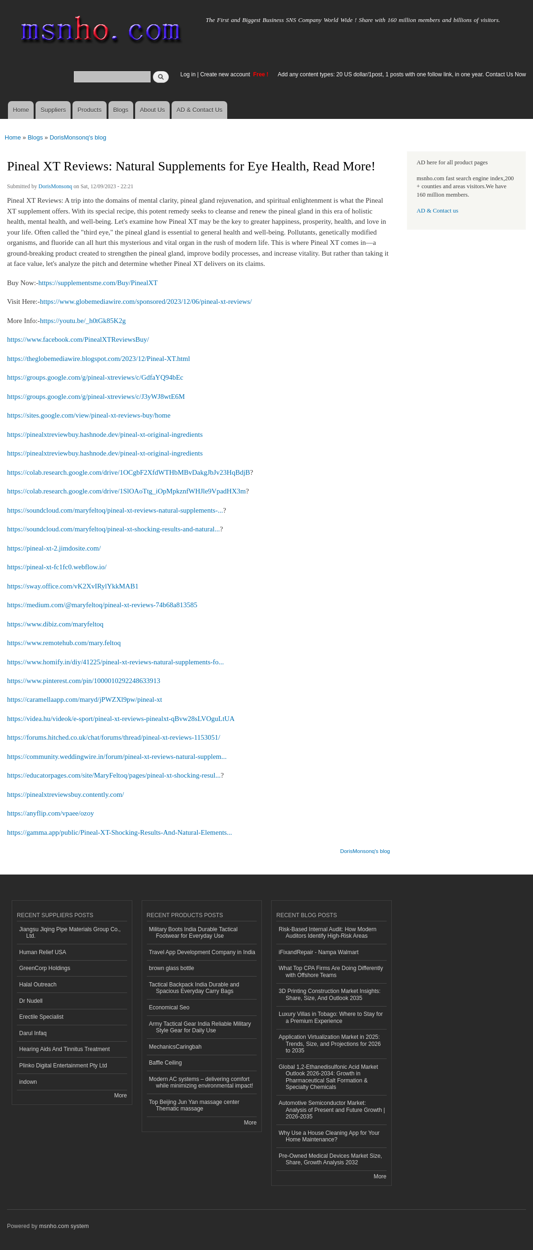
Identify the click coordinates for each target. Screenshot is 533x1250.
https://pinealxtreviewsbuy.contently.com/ (65, 794)
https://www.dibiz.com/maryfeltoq (55, 624)
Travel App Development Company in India (202, 952)
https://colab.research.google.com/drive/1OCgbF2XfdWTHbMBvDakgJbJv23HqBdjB (128, 472)
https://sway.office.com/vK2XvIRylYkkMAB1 (72, 586)
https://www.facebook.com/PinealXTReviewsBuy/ (78, 339)
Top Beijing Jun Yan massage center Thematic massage (194, 1105)
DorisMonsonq (55, 186)
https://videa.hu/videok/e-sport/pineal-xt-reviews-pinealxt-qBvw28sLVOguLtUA (121, 718)
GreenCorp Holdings (44, 968)
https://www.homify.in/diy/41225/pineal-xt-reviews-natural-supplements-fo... (115, 662)
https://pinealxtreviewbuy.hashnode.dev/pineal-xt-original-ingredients (104, 434)
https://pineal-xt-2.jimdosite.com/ (54, 548)
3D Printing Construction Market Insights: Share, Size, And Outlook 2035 (330, 994)
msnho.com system (64, 1226)
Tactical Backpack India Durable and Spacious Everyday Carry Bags (194, 987)
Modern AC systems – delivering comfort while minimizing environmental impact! (201, 1082)
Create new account (226, 74)
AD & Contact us (437, 210)
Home (21, 109)
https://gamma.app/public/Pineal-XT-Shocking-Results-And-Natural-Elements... (119, 832)
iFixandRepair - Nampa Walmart (319, 952)
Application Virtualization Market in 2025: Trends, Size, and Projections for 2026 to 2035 (330, 1044)
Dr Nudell (31, 1001)
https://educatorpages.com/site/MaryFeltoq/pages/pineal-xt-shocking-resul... (114, 775)
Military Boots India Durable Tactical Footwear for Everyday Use (193, 932)
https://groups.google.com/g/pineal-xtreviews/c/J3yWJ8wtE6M (96, 396)
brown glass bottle (171, 968)
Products (89, 109)
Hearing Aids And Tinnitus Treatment (64, 1049)
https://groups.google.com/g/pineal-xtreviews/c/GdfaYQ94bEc (95, 377)
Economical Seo (169, 1007)
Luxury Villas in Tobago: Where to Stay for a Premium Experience (331, 1017)
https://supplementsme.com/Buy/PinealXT (98, 283)
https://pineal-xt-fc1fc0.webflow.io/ (57, 567)
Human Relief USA (42, 952)
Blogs (121, 109)
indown (28, 1082)
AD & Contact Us (200, 109)
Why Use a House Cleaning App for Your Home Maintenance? (329, 1136)
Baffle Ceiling (165, 1062)
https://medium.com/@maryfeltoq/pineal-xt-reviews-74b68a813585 (102, 605)
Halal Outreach (38, 984)
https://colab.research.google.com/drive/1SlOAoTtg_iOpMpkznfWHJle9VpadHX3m (126, 491)
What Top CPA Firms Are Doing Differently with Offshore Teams (331, 971)
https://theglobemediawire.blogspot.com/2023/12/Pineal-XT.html (98, 358)
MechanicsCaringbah (175, 1047)
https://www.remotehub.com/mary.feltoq (64, 643)
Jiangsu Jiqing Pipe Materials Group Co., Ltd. (70, 932)
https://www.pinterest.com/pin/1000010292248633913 (83, 680)
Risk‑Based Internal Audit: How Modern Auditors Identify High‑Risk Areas (327, 932)
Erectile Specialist (41, 1017)
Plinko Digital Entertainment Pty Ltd (63, 1065)
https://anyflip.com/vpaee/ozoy (50, 813)
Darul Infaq (33, 1033)
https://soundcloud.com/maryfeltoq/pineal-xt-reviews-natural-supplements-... (115, 510)
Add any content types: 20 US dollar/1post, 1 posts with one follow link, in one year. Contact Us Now (402, 74)
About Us (152, 109)
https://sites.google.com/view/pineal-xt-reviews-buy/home (89, 415)
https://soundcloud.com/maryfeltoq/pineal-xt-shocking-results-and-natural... (113, 529)
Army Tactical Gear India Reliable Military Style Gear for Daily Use (200, 1027)
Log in (188, 74)
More (120, 1095)
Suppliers (53, 109)
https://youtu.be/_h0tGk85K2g (83, 320)
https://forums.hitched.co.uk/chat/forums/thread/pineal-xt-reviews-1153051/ (113, 737)
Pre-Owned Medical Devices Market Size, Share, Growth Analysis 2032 (330, 1159)
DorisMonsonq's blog (78, 137)
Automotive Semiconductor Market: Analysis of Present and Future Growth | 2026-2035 (332, 1110)
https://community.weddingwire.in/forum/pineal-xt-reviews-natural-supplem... (117, 756)
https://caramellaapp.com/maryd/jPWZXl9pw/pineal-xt (84, 699)
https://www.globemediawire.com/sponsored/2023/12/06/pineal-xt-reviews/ (146, 301)
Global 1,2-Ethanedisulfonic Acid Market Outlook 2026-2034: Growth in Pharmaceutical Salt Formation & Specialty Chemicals (328, 1077)
